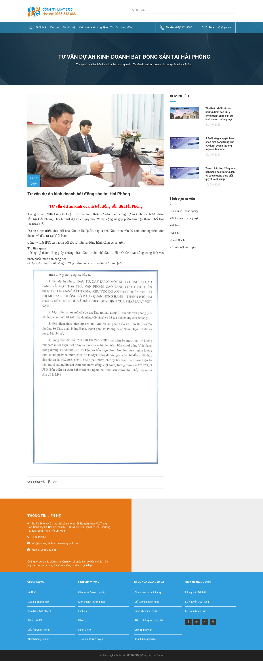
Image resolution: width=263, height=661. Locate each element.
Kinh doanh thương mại (184, 218)
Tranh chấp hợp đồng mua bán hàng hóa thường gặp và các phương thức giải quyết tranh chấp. (220, 174)
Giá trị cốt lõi (35, 620)
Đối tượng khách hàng (146, 601)
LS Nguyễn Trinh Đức (197, 592)
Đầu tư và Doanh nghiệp (184, 211)
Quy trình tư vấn (143, 629)
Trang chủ (81, 64)
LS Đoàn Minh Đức (195, 611)
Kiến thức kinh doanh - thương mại (110, 64)
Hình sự (175, 225)
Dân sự (174, 232)
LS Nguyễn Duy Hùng (197, 601)
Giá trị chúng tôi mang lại (148, 620)
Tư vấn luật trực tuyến (183, 247)
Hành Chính (177, 240)
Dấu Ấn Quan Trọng (38, 629)
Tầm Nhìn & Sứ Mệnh (40, 611)
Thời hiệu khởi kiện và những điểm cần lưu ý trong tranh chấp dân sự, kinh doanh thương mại (219, 114)
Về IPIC (32, 592)
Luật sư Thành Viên (38, 601)
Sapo (160, 655)
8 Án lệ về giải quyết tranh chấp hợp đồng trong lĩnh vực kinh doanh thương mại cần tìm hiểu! (220, 144)
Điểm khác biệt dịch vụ (147, 611)
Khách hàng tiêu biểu (39, 639)
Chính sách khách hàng (147, 592)
